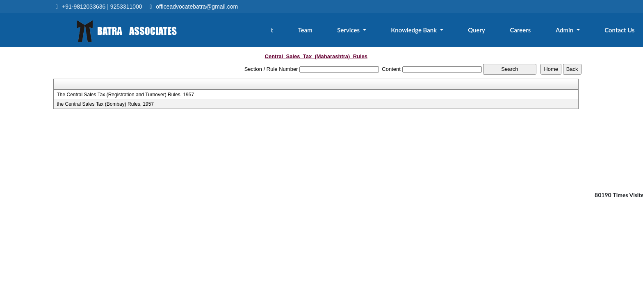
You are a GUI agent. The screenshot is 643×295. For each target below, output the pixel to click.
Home (245, 31)
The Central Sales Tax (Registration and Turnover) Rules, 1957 (125, 95)
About (284, 31)
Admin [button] (569, 31)
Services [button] (363, 31)
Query (485, 31)
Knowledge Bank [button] (426, 31)
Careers (526, 31)
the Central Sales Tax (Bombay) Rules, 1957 (105, 104)
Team (322, 31)
